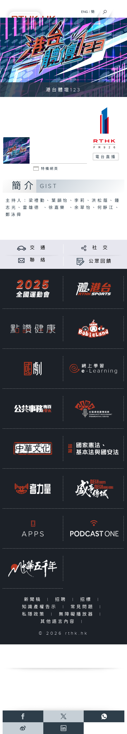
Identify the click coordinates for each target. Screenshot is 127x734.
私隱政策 (35, 614)
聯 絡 (38, 260)
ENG (84, 12)
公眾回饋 (100, 261)
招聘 (62, 599)
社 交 (100, 248)
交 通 (38, 248)
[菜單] (119, 10)
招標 (87, 599)
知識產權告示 (41, 606)
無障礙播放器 (78, 614)
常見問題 (84, 606)
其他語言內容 (59, 621)
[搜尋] (105, 10)
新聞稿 (34, 599)
